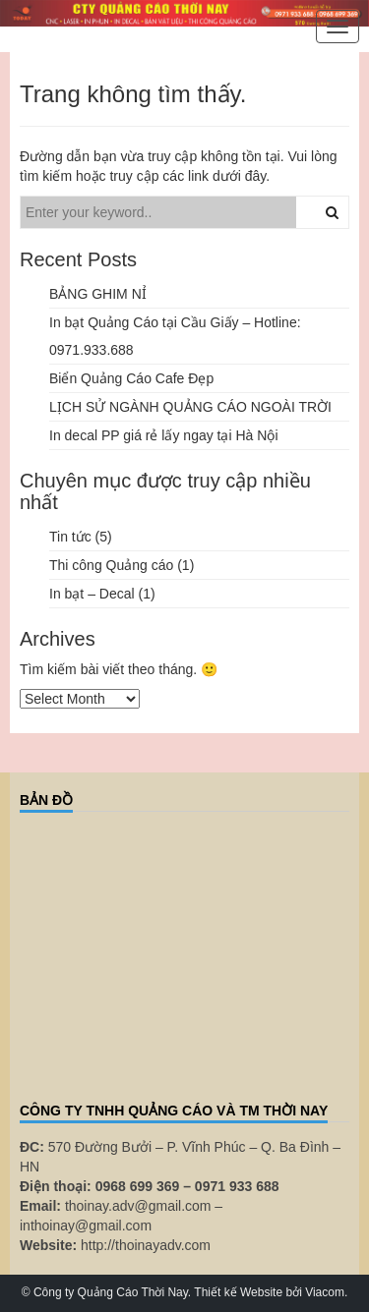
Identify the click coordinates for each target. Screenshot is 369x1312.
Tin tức (70, 536)
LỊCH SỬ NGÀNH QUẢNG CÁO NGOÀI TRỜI (190, 407)
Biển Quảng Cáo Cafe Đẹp (131, 378)
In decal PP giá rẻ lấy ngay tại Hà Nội (163, 435)
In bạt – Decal (92, 593)
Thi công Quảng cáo (111, 565)
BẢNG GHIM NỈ (98, 294)
